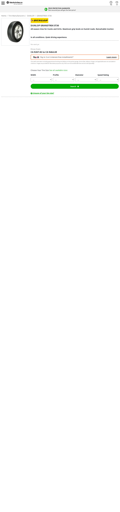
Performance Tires (8, 475)
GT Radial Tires (44, 488)
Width (33, 75)
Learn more (111, 57)
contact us (56, 233)
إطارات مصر (106, 467)
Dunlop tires (51, 142)
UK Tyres (105, 473)
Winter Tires (6, 470)
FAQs (85, 470)
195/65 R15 (71, 465)
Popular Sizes (72, 458)
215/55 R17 (71, 473)
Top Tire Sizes (88, 481)
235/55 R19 (71, 483)
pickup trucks (15, 176)
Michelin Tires (58, 473)
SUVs (3, 176)
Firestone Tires (44, 481)
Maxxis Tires (58, 470)
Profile (56, 75)
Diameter (79, 75)
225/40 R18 (71, 475)
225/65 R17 (71, 481)
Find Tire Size (25, 488)
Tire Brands (25, 470)
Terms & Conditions (28, 497)
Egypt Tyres (106, 465)
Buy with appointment (89, 270)
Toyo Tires (57, 481)
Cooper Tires (43, 473)
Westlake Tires (59, 486)
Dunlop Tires (43, 475)
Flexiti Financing (7, 488)
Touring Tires (7, 473)
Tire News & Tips (27, 486)
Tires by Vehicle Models (29, 481)
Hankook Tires (59, 465)
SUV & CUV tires (8, 481)
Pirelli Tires (57, 478)
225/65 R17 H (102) (13, 258)
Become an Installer (90, 465)
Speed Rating (103, 75)
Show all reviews (16, 225)
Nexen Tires (58, 475)
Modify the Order (89, 475)
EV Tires (5, 478)
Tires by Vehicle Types (28, 478)
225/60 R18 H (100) (13, 279)
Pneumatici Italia (107, 470)
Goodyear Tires (44, 486)
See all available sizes (58, 70)
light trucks (31, 147)
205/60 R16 (71, 470)
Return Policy (87, 478)
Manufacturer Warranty (91, 483)
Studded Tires (7, 486)
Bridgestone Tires (45, 465)
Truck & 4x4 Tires (8, 483)
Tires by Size (25, 467)
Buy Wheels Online (8, 467)
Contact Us (87, 467)
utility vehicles (46, 147)
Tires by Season (26, 473)
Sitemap (77, 497)
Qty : (107, 259)
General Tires (44, 483)
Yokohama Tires (59, 488)
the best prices (73, 154)
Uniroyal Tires (58, 483)
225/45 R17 (71, 478)
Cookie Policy (42, 497)
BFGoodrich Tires (45, 467)
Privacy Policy (54, 497)
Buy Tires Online (8, 465)
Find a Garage (88, 473)
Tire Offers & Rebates (28, 465)
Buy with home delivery (31, 270)
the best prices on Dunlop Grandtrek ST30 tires (39, 181)
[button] (3, 3)
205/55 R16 (71, 467)
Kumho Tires (58, 467)
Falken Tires (43, 478)
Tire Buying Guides (27, 483)
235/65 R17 (71, 488)
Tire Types (24, 475)
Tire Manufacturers (47, 458)
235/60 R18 (71, 486)
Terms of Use (66, 497)
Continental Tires (45, 470)
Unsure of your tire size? (42, 93)
